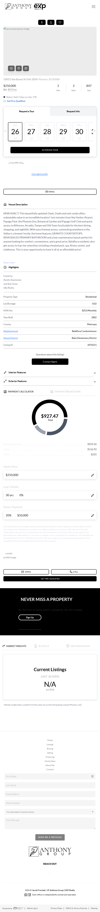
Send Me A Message (50, 837)
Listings (50, 744)
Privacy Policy (56, 908)
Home (50, 740)
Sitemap (94, 908)
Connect (50, 769)
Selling (50, 753)
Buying (50, 749)
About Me (49, 765)
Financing (50, 757)
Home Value (50, 761)
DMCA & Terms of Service (76, 908)
